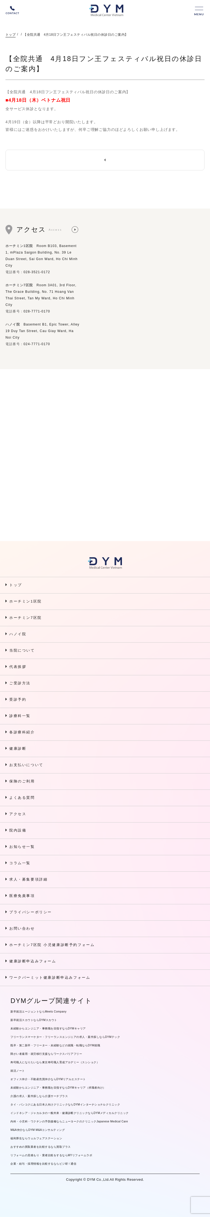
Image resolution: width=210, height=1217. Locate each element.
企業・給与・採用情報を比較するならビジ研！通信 (43, 1163)
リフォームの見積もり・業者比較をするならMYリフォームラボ (51, 1155)
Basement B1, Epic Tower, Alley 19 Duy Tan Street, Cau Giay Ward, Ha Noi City (42, 331)
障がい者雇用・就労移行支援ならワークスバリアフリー (46, 1053)
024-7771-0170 (37, 344)
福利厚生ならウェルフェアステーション (36, 1138)
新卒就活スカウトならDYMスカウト (33, 1020)
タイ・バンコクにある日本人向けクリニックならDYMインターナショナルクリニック (65, 1104)
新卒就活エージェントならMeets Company (38, 1011)
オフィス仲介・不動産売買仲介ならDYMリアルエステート (48, 1079)
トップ (10, 35)
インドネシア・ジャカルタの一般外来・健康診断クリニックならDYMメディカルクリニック (69, 1112)
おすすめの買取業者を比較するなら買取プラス (40, 1146)
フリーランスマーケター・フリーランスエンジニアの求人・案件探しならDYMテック (65, 1036)
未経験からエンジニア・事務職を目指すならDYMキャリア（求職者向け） (58, 1087)
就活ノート (17, 1070)
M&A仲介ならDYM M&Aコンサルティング (37, 1129)
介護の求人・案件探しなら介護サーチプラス (39, 1096)
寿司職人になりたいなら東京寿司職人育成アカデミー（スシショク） (54, 1062)
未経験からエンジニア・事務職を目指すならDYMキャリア (48, 1028)
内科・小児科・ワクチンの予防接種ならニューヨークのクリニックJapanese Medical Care (69, 1121)
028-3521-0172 (37, 272)
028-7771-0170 (37, 311)
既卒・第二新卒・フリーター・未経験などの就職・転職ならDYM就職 (55, 1045)
